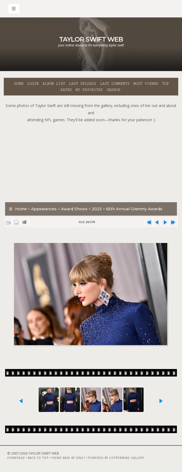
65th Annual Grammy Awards (134, 208)
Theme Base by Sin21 (68, 458)
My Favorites (89, 90)
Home (19, 84)
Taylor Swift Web (91, 39)
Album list (53, 84)
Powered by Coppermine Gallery (116, 458)
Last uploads (82, 84)
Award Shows (74, 208)
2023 (97, 208)
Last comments (114, 84)
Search (113, 90)
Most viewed (145, 84)
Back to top (38, 458)
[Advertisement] (93, 161)
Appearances (44, 208)
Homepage (16, 458)
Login (33, 84)
